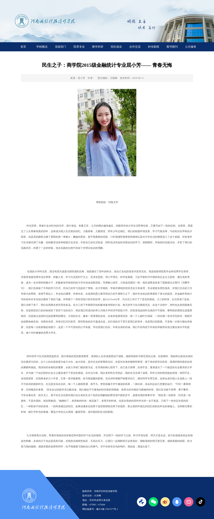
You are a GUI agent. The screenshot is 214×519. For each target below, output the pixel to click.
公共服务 (190, 46)
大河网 (97, 495)
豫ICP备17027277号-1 (107, 509)
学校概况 (41, 46)
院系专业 (79, 46)
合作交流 (134, 46)
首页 (23, 46)
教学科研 (97, 46)
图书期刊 (172, 46)
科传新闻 (153, 46)
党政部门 (60, 46)
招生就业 (116, 46)
